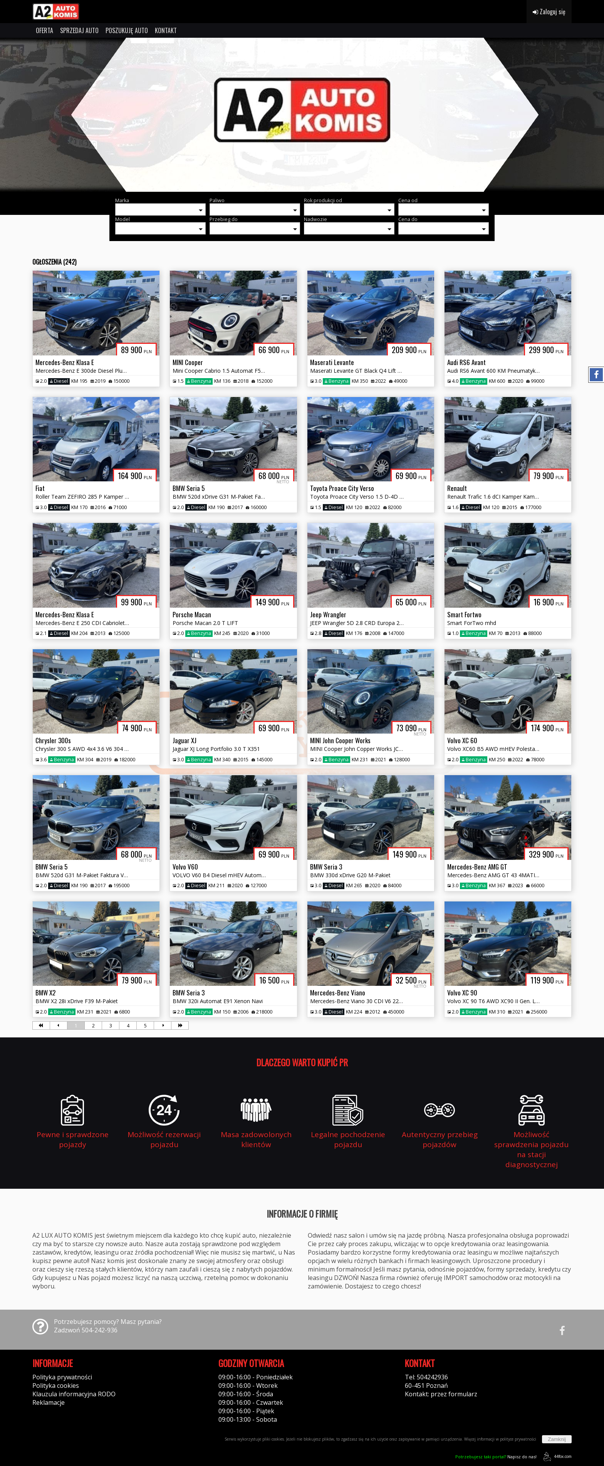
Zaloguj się (549, 11)
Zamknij (557, 1439)
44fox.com (556, 1456)
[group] (302, 115)
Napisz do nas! (496, 1456)
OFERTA (44, 30)
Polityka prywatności (62, 1377)
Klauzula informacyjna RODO (74, 1394)
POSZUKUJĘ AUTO (127, 30)
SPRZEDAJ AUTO (79, 30)
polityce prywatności (518, 1439)
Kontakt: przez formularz (441, 1394)
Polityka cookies (55, 1385)
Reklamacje (48, 1402)
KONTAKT (166, 30)
